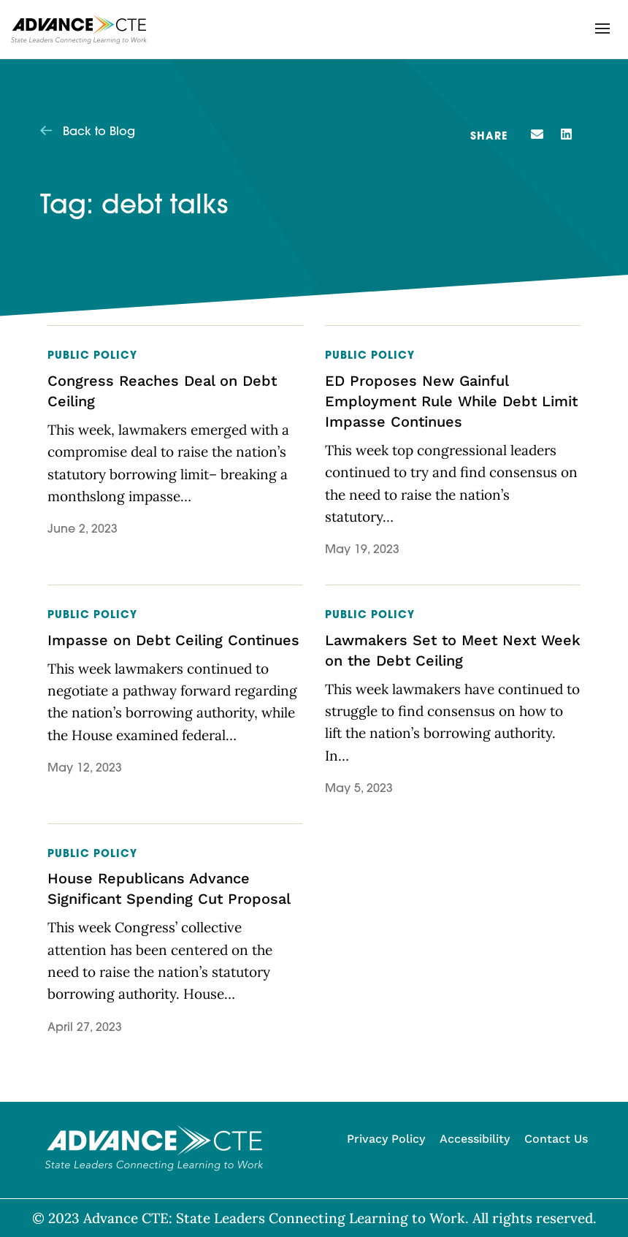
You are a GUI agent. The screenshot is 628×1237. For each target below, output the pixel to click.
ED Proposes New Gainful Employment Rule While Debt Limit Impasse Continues (451, 401)
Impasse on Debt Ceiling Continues (173, 640)
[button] (602, 28)
